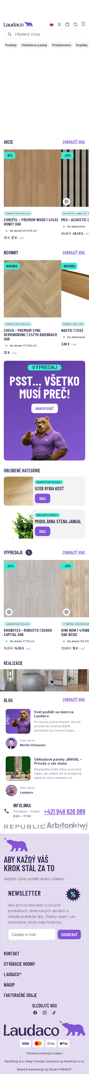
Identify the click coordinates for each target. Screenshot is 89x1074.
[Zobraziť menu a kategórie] (83, 23)
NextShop (12, 1061)
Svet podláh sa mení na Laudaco (54, 714)
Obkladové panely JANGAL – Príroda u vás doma (58, 761)
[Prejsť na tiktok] (54, 1012)
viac (42, 498)
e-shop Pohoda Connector (40, 1061)
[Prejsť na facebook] (35, 1012)
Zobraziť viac (73, 142)
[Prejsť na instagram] (44, 1012)
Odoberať (69, 934)
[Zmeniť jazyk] (51, 24)
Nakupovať (45, 408)
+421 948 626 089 (64, 811)
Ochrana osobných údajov (44, 1053)
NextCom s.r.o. (74, 1061)
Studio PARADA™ (60, 1069)
